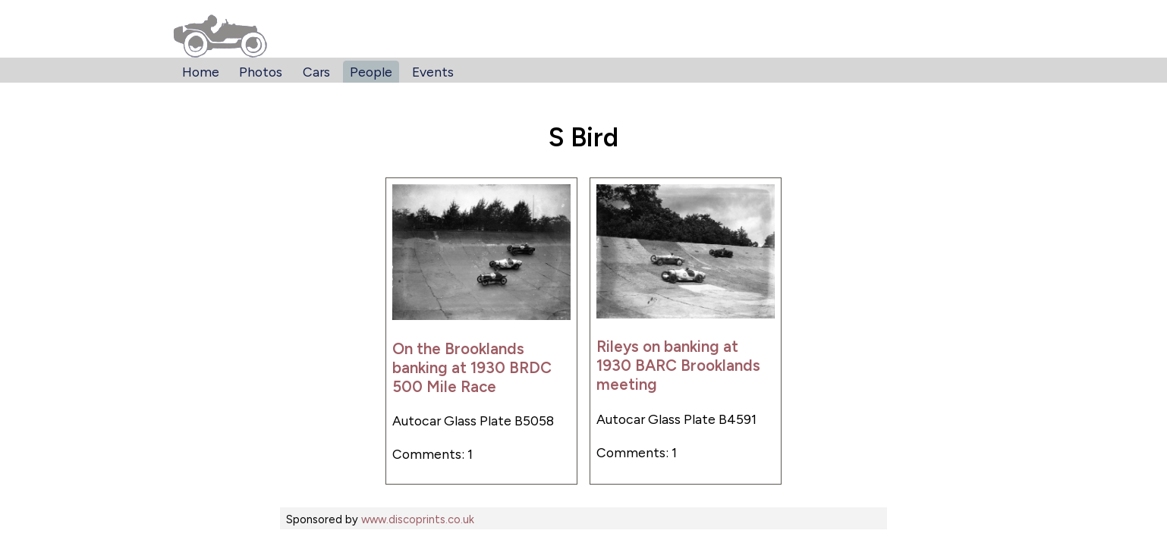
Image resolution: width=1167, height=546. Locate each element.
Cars (316, 72)
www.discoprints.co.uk (417, 519)
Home (200, 72)
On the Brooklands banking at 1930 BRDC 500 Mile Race (472, 367)
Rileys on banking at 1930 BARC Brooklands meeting (678, 365)
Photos (260, 72)
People (371, 72)
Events (433, 72)
